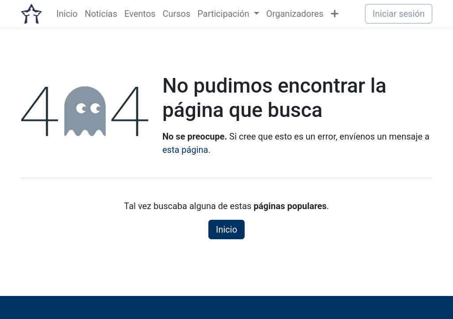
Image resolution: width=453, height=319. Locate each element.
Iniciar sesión (398, 13)
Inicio (226, 229)
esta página (185, 149)
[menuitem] (67, 14)
